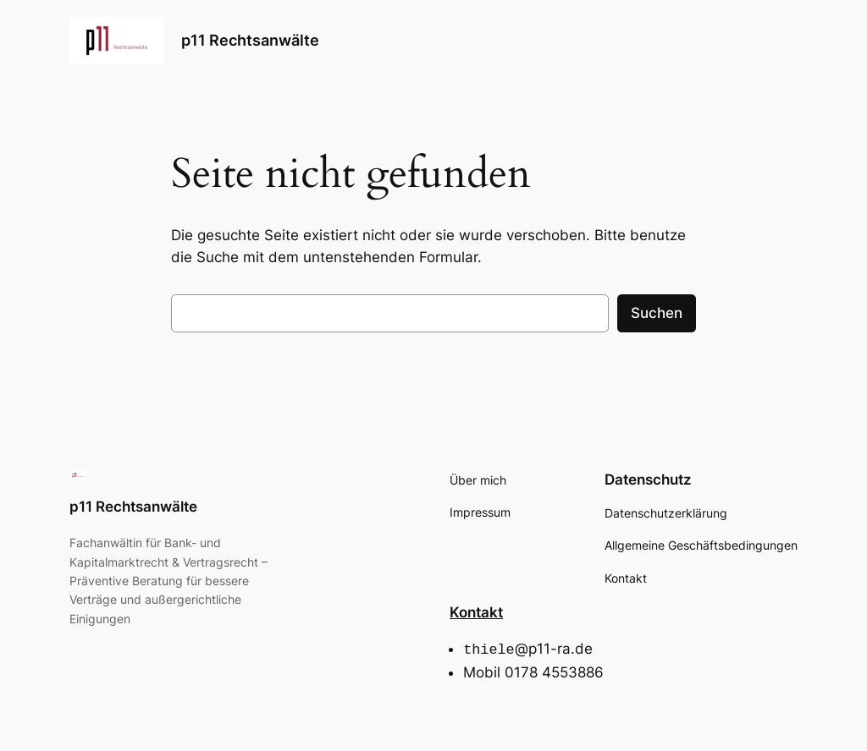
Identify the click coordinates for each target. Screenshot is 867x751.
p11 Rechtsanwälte (250, 40)
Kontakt (476, 612)
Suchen (656, 312)
